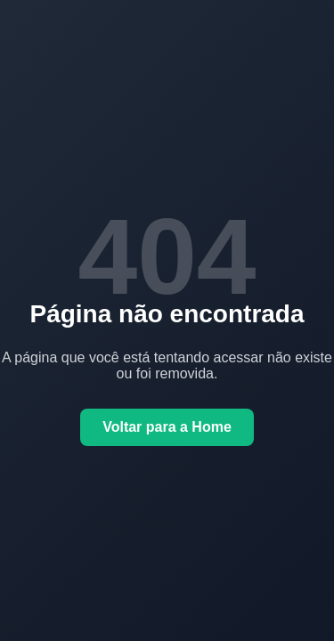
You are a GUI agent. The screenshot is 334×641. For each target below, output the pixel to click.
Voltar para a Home (167, 426)
